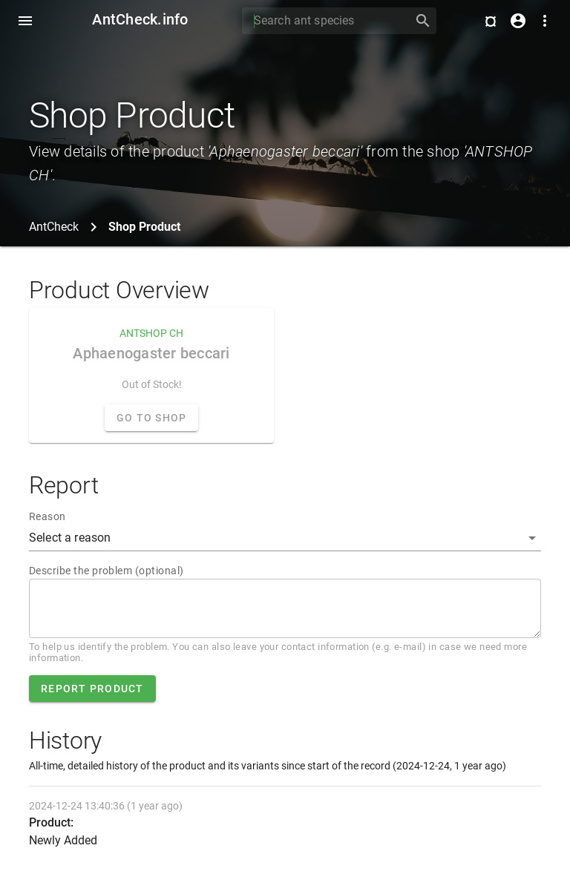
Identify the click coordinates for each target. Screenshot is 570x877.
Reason (47, 516)
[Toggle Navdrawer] (25, 20)
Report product (92, 688)
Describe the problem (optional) (106, 571)
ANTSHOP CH (151, 333)
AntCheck (54, 227)
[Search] (323, 20)
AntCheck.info (140, 19)
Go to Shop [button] (152, 418)
